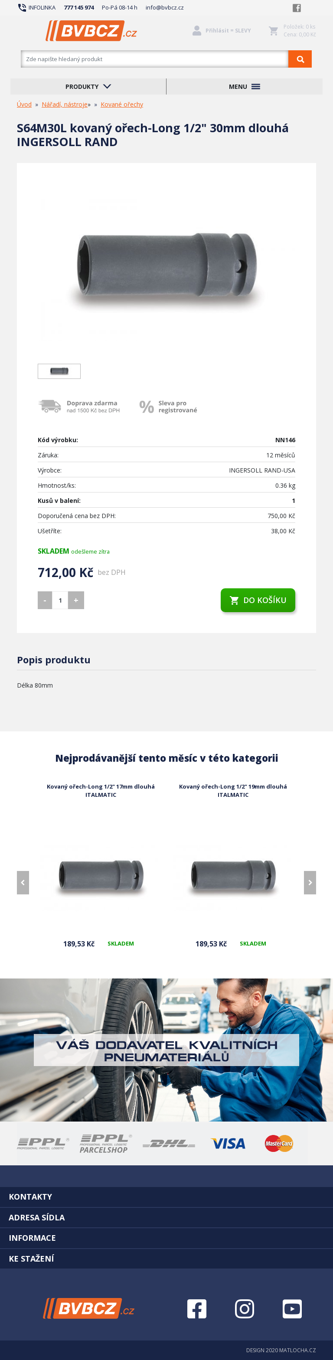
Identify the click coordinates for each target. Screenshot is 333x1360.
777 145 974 (79, 7)
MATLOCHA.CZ (297, 1350)
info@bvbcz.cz (165, 7)
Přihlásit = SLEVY (228, 30)
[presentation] (23, 882)
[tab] (166, 1196)
